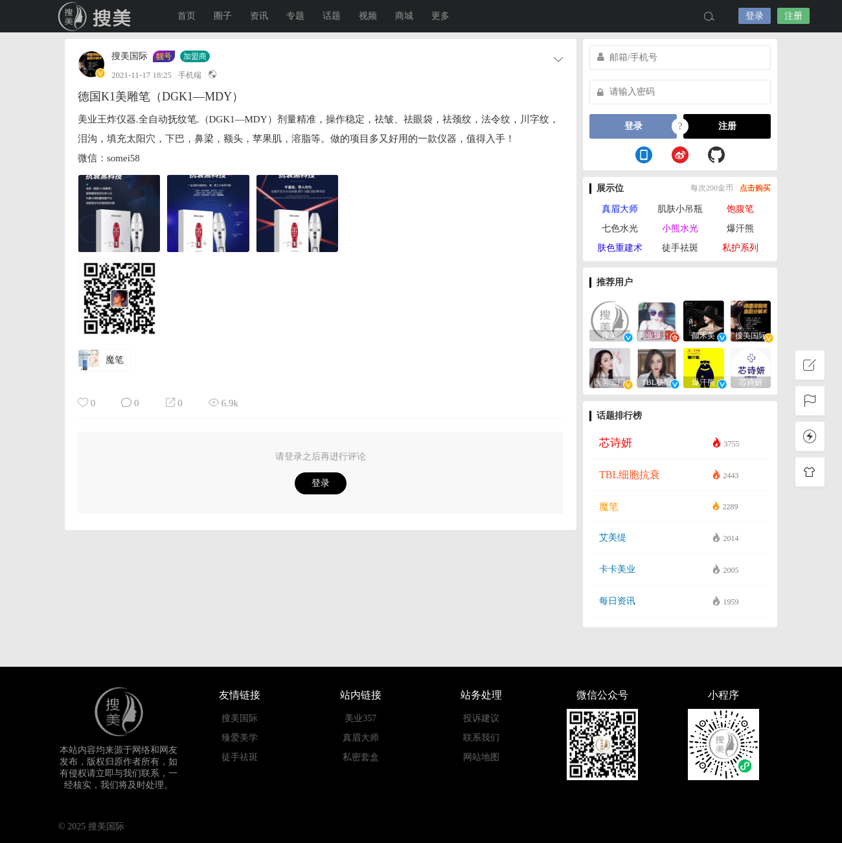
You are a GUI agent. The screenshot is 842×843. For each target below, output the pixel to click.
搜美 (97, 16)
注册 (793, 16)
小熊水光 (680, 228)
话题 (332, 16)
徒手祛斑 (680, 248)
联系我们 (481, 738)
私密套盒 (361, 757)
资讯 (259, 16)
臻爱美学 (240, 738)
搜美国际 (129, 56)
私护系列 (740, 248)
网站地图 (481, 757)
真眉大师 (620, 209)
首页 (186, 16)
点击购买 (755, 187)
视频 (368, 16)
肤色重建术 (620, 248)
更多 (440, 16)
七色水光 (620, 228)
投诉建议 (481, 718)
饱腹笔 (740, 209)
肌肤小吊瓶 (680, 209)
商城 (404, 16)
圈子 (223, 16)
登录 (754, 16)
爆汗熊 (740, 228)
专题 (295, 16)
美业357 (360, 718)
